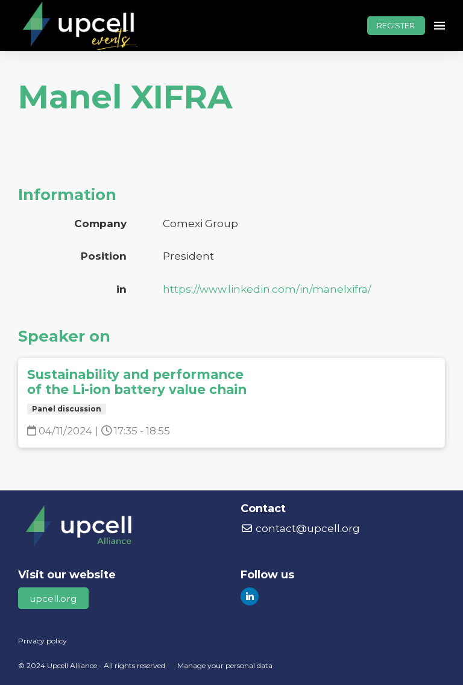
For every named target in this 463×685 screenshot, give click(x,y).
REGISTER (396, 25)
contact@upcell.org (300, 528)
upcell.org (53, 598)
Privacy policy (42, 640)
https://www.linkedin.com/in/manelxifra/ (267, 289)
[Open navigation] (439, 25)
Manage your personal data (224, 665)
